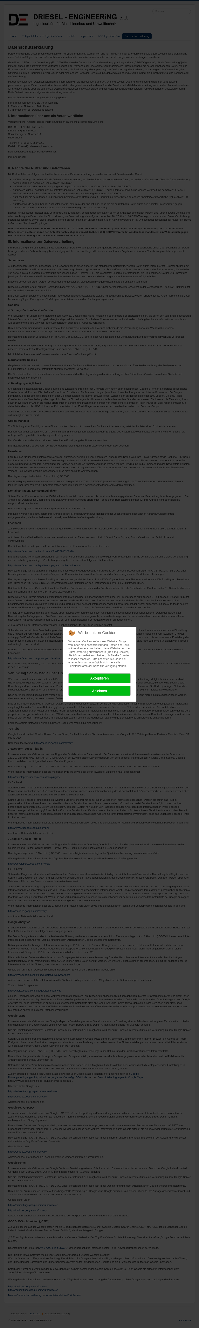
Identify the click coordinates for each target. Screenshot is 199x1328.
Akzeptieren (99, 678)
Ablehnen (99, 691)
